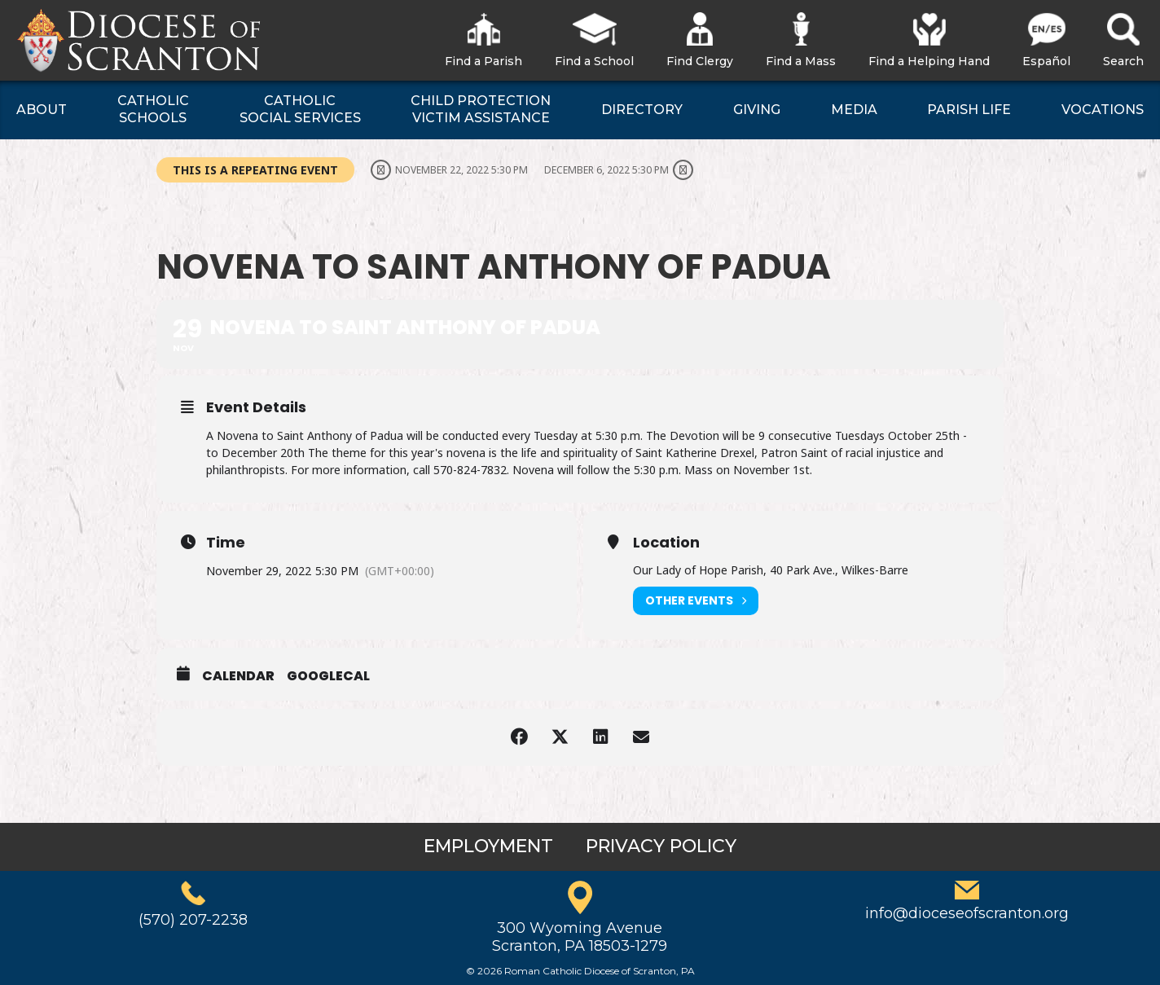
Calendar (238, 676)
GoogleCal (328, 676)
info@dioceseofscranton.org (967, 913)
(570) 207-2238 (193, 920)
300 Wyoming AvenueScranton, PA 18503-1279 (579, 937)
